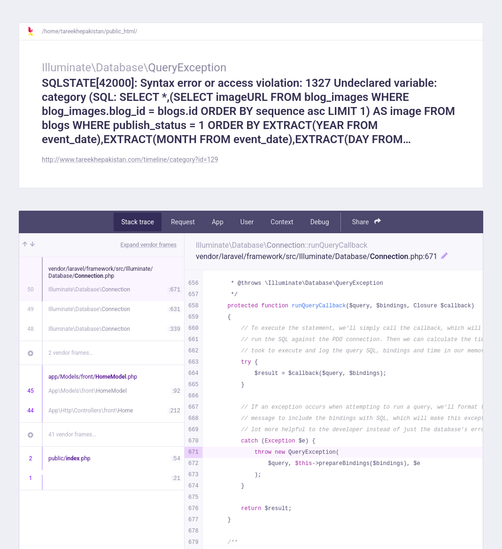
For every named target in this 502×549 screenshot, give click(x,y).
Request (183, 222)
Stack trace (137, 222)
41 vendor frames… (72, 434)
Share (366, 222)
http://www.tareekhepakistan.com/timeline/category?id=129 (130, 159)
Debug (319, 222)
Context (281, 222)
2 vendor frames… (70, 353)
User (247, 222)
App (218, 222)
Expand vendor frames (149, 245)
